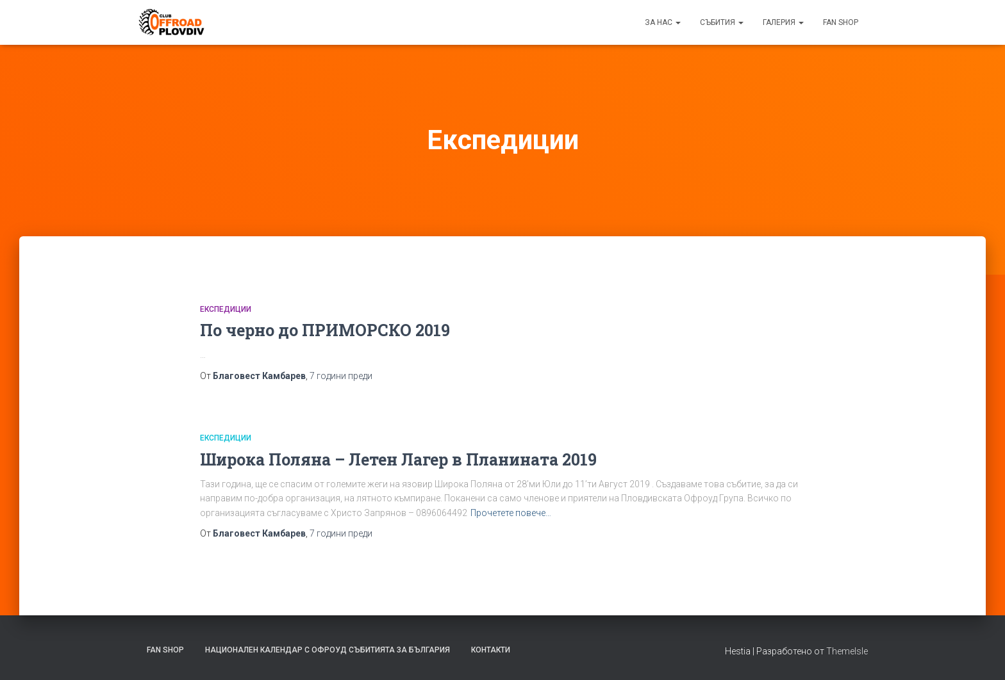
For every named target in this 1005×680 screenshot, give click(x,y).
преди (341, 376)
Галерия (783, 22)
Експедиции (225, 309)
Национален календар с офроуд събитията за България (327, 649)
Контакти (490, 649)
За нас (663, 22)
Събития (721, 22)
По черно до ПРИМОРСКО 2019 (325, 330)
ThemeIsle (847, 651)
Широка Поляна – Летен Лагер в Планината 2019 (398, 459)
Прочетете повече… (510, 513)
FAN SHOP (840, 22)
